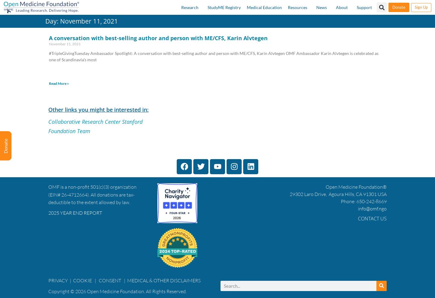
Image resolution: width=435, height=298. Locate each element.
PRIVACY (58, 280)
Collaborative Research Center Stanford (95, 121)
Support (364, 7)
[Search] (381, 286)
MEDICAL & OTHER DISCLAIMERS (164, 280)
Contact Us (372, 218)
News (321, 7)
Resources (297, 7)
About (342, 7)
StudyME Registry (224, 7)
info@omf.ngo (372, 209)
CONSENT (110, 280)
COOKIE (83, 280)
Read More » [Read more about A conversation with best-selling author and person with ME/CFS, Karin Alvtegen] (59, 83)
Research (189, 7)
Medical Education (264, 7)
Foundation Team (69, 131)
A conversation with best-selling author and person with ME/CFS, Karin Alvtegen (158, 38)
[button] (382, 7)
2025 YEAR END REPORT (75, 213)
